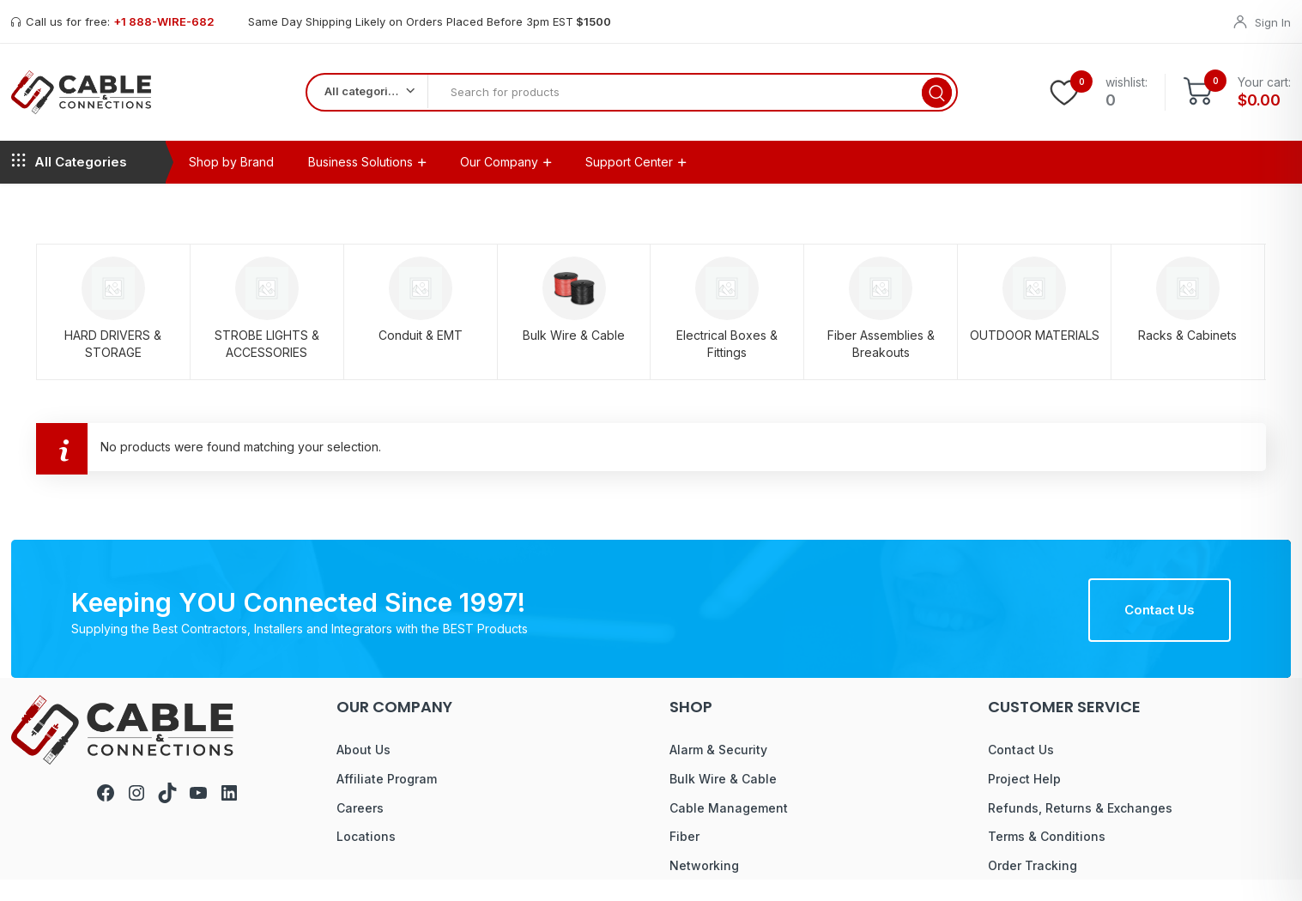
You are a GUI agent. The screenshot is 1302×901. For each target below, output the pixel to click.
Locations (366, 857)
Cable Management (728, 828)
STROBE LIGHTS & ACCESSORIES (267, 364)
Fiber (684, 857)
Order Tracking (1032, 886)
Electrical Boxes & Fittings (727, 364)
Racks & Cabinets (1187, 355)
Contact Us (1159, 630)
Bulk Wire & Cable (574, 355)
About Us (363, 771)
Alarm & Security (718, 771)
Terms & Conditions (1046, 857)
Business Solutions (360, 182)
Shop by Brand (231, 182)
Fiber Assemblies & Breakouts (881, 364)
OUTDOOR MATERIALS (1034, 355)
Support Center (629, 182)
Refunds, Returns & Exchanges (1080, 828)
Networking (704, 886)
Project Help (1024, 799)
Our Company (499, 182)
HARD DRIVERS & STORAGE (112, 364)
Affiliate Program (386, 799)
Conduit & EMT (420, 355)
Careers (360, 828)
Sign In (1273, 22)
